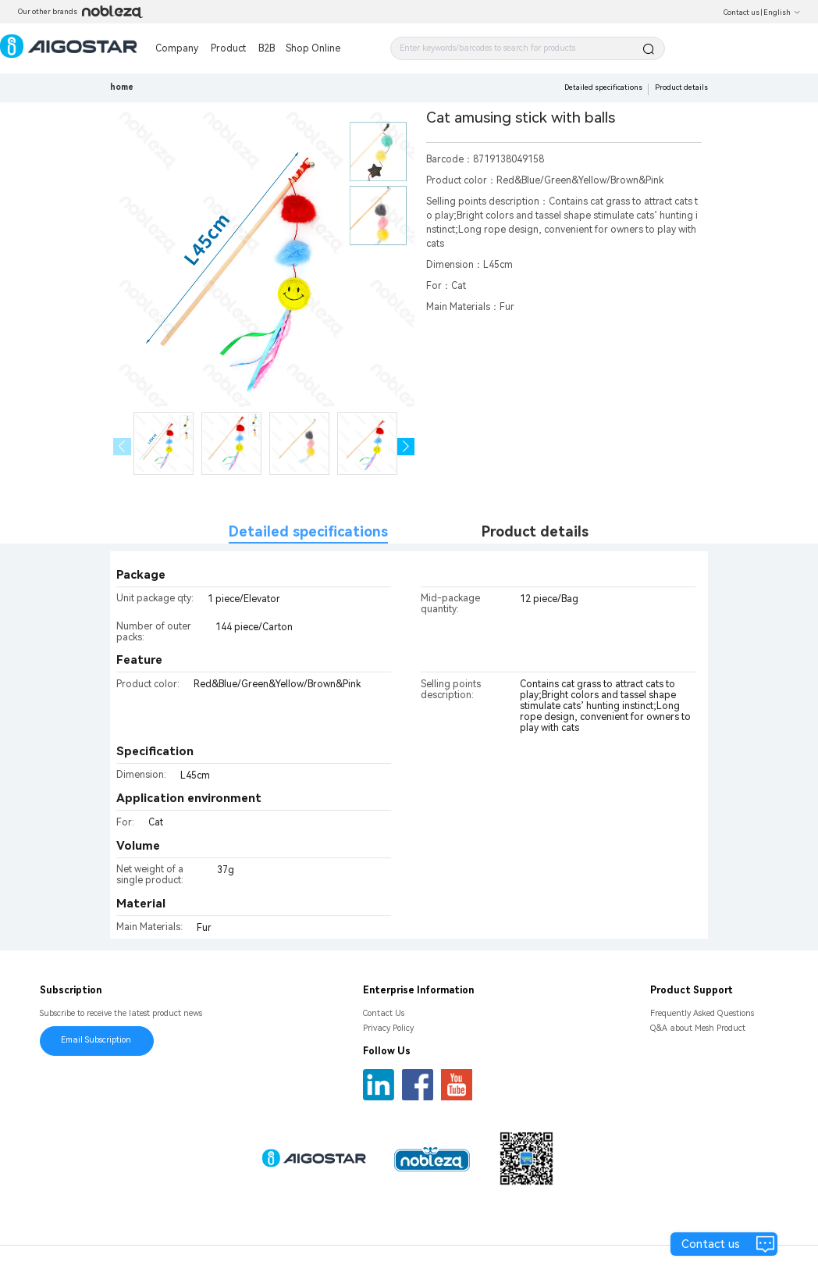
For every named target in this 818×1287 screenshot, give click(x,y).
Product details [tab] (535, 531)
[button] (406, 447)
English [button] (782, 12)
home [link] (121, 87)
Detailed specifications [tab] (308, 531)
